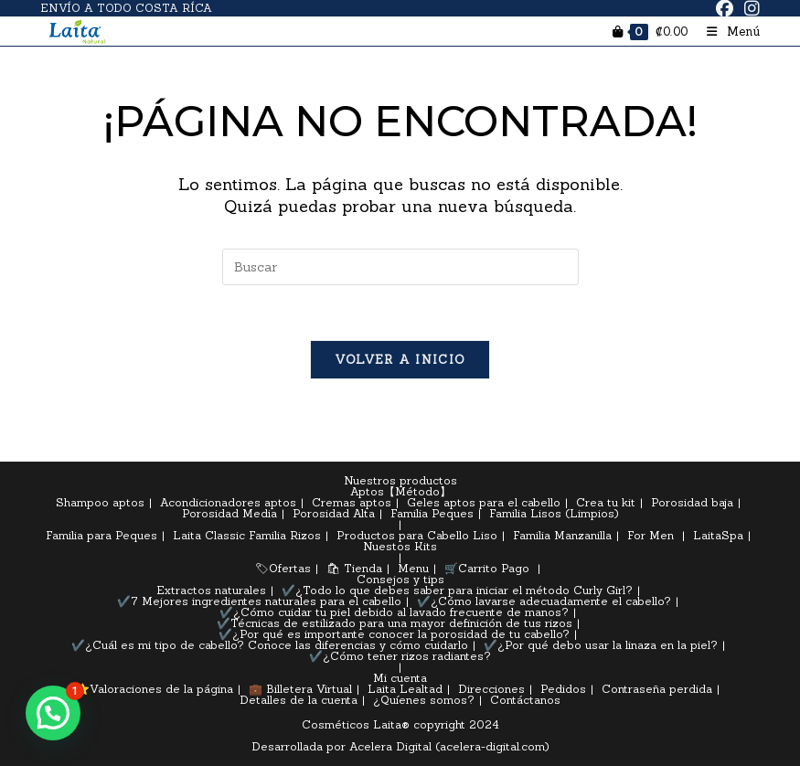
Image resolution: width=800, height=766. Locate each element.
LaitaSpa (718, 535)
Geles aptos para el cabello (483, 502)
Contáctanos (525, 700)
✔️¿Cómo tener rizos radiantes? (400, 656)
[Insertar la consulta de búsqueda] (400, 267)
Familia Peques (432, 513)
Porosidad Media (229, 513)
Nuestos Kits (400, 546)
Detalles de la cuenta (298, 700)
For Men (650, 535)
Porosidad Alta (334, 513)
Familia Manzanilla (562, 535)
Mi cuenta (400, 678)
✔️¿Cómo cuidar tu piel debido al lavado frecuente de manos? (394, 612)
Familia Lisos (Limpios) (554, 513)
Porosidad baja (692, 502)
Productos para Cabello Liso (416, 535)
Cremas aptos (351, 502)
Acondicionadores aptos (228, 502)
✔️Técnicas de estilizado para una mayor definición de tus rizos (394, 623)
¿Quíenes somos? (424, 700)
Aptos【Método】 (400, 491)
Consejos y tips (400, 579)
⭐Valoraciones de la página (154, 689)
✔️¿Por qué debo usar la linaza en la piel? (601, 645)
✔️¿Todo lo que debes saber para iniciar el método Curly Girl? (457, 590)
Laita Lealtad (405, 689)
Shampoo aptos (100, 502)
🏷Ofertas (283, 568)
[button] (53, 713)
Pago (515, 568)
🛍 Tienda (354, 568)
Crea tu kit (605, 502)
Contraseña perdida (657, 689)
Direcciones (491, 689)
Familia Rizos (285, 535)
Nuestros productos (400, 480)
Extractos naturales (211, 590)
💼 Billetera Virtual (300, 689)
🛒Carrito (470, 568)
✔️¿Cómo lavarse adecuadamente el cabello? (544, 601)
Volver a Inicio (400, 359)
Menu (413, 568)
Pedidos (563, 689)
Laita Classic (209, 535)
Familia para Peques (101, 535)
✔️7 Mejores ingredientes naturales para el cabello (259, 601)
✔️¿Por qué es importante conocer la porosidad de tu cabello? (394, 634)
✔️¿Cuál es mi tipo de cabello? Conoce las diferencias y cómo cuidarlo (269, 645)
